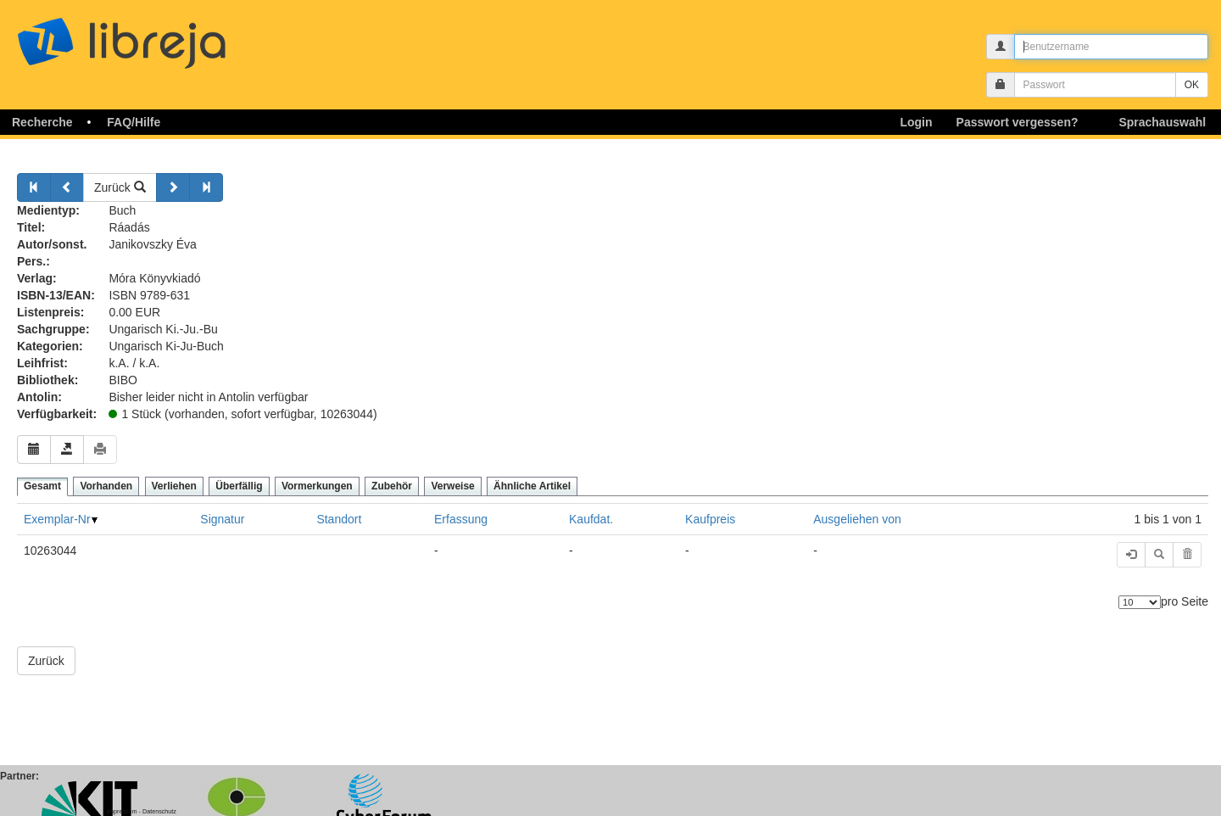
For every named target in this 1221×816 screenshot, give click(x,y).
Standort (338, 519)
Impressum (122, 811)
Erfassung (461, 519)
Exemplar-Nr (57, 519)
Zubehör (391, 486)
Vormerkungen (317, 486)
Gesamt (42, 486)
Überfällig (238, 486)
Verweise (452, 486)
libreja (152, 36)
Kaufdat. (591, 519)
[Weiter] (173, 187)
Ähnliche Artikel (532, 486)
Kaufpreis (710, 519)
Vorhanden (106, 486)
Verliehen (174, 486)
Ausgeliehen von (857, 519)
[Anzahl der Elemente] (1139, 602)
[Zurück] (34, 187)
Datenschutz (159, 811)
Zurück (120, 187)
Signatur (222, 519)
